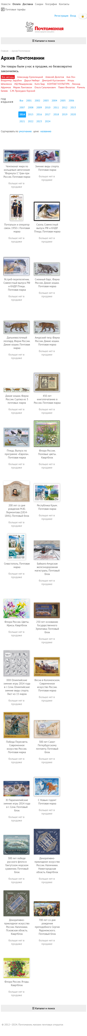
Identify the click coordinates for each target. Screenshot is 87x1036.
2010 (47, 107)
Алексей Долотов (54, 77)
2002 (37, 100)
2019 (64, 114)
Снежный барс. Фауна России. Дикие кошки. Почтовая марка (47, 283)
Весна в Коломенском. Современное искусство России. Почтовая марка (47, 685)
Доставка (28, 4)
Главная (4, 50)
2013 (73, 107)
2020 (73, 114)
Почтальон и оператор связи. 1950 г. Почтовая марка (17, 228)
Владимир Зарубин (11, 80)
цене (36, 131)
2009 (39, 107)
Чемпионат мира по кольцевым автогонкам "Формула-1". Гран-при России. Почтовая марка (16, 171)
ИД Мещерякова (23, 83)
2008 (30, 107)
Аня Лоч (70, 77)
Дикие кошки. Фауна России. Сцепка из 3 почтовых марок (16, 399)
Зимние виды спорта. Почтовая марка (47, 168)
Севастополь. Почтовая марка (17, 565)
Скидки (39, 4)
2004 (54, 100)
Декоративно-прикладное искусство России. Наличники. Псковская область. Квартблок (16, 926)
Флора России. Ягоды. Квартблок (17, 983)
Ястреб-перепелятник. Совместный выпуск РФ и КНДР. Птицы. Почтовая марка (16, 284)
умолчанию (25, 131)
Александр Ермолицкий (30, 77)
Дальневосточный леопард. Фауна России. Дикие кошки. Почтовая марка (16, 343)
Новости (5, 4)
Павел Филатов (66, 87)
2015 (30, 114)
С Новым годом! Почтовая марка (47, 801)
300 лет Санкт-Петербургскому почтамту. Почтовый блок (47, 747)
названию (45, 131)
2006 (71, 100)
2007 (22, 107)
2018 (56, 114)
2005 (63, 100)
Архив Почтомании (21, 50)
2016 (39, 114)
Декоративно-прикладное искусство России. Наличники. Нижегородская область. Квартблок (47, 865)
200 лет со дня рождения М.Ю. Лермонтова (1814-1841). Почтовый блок (17, 510)
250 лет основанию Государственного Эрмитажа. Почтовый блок (47, 627)
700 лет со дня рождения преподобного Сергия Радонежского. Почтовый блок (47, 926)
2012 (64, 107)
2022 (30, 121)
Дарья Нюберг (32, 80)
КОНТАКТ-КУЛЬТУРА (58, 83)
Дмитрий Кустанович (53, 80)
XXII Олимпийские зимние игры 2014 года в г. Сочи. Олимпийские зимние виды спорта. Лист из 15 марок (16, 687)
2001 (29, 100)
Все (21, 100)
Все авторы (8, 77)
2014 (22, 114)
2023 (39, 121)
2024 (47, 121)
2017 (47, 114)
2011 (56, 107)
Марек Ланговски (22, 87)
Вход (73, 15)
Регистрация (61, 15)
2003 (46, 100)
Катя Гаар (40, 83)
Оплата (16, 4)
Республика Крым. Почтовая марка (47, 507)
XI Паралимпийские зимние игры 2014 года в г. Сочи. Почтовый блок (16, 805)
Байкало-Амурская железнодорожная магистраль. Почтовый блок (47, 569)
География (51, 4)
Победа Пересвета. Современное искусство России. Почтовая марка (17, 747)
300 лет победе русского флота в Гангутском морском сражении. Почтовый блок (16, 865)
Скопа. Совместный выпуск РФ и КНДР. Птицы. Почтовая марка (47, 228)
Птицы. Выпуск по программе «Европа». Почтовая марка (17, 454)
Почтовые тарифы (13, 9)
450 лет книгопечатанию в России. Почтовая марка (47, 399)
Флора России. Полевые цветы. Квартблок (47, 454)
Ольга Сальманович (45, 87)
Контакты (64, 4)
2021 (22, 121)
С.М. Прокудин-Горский (22, 90)
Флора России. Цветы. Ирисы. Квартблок (17, 623)
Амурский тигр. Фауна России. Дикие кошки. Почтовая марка (47, 341)
